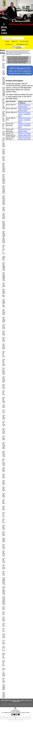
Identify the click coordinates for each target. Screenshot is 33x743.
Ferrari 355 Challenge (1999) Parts (3, 320)
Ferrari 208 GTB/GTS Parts (3, 72)
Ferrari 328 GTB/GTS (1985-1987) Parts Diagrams (3, 225)
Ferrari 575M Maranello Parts (3, 540)
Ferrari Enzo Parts (3, 608)
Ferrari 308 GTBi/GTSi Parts (3, 209)
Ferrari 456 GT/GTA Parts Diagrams (3, 454)
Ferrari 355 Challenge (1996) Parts (3, 312)
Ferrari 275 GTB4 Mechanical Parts (3, 152)
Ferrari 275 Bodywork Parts (3, 133)
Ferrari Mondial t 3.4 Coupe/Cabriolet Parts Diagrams (3, 672)
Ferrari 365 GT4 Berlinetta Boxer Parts (3, 371)
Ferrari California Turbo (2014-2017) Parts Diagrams (3, 600)
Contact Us (8, 44)
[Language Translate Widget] (20, 46)
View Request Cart (22, 44)
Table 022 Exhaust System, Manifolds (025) (24, 114)
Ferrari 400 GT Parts (3, 392)
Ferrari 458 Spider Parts (3, 482)
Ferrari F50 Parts (3, 625)
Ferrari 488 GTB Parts (3, 488)
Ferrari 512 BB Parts (3, 501)
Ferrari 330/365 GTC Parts (3, 258)
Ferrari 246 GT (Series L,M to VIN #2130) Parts (3, 103)
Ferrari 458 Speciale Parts (3, 476)
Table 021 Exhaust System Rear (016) (24, 134)
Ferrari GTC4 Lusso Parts (3, 635)
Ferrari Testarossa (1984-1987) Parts (3, 687)
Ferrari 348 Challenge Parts (3, 284)
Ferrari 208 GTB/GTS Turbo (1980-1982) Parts (3, 81)
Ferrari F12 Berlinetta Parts (3, 619)
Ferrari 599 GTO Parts (3, 560)
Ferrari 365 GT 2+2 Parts (3, 354)
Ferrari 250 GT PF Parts (3, 126)
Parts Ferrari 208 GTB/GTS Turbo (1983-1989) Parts (3, 92)
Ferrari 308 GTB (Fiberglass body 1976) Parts (3, 189)
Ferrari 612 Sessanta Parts (3, 573)
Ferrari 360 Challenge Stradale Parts (3, 346)
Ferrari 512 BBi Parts (3, 508)
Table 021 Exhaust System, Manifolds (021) (24, 125)
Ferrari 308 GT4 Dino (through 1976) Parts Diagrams (3, 167)
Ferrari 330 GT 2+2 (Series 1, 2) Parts (3, 249)
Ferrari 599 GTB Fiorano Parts (3, 553)
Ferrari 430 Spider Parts (3, 437)
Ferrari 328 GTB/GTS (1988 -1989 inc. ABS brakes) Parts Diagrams (3, 237)
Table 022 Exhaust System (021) (24, 130)
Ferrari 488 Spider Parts (3, 495)
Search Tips (8, 700)
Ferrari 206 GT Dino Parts (3, 58)
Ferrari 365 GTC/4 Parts (3, 386)
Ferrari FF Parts (3, 630)
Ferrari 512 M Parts (3, 520)
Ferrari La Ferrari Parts (3, 642)
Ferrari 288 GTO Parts (3, 158)
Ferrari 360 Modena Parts (3, 326)
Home (7, 41)
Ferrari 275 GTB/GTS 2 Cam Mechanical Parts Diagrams (3, 142)
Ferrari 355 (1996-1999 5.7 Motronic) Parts (3, 303)
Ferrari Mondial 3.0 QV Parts (3, 656)
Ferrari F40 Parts (3, 613)
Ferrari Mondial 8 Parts (3, 648)
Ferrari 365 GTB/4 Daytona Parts (3, 379)
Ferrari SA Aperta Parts (3, 680)
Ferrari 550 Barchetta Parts (3, 533)
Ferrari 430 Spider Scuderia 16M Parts (3, 445)
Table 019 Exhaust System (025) (24, 105)
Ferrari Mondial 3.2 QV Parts (3, 663)
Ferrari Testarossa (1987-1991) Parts (3, 695)
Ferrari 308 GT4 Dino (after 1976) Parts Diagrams (3, 179)
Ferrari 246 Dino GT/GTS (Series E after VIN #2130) (3, 116)
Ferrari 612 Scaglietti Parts (3, 566)
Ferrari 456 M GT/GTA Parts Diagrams (3, 462)
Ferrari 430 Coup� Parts (3, 423)
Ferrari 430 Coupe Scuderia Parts (3, 431)
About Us (14, 41)
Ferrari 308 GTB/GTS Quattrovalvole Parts (3, 216)
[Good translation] (13, 714)
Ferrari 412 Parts (3, 411)
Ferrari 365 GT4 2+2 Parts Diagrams (3, 362)
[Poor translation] (18, 714)
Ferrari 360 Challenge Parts (3, 339)
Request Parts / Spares (18, 700)
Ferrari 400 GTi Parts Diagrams (3, 400)
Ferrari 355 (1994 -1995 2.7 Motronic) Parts (3, 293)
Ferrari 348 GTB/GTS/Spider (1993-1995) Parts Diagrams (3, 276)
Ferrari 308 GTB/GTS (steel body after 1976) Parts (3, 200)
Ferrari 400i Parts (3, 406)
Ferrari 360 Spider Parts (3, 333)
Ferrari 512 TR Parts (3, 514)
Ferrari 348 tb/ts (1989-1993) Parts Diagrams (3, 266)
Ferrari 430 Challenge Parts (3, 417)
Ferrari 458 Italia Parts (3, 469)
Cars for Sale (24, 41)
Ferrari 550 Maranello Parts (3, 527)
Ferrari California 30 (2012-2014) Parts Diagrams (3, 590)
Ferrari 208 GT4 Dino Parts (3, 66)
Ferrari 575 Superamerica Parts (3, 546)
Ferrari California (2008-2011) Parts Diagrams (3, 581)
